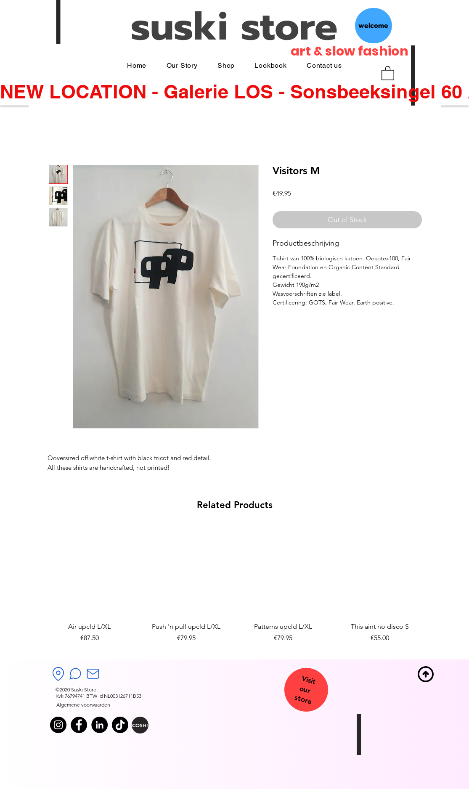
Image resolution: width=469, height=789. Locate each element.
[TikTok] (120, 725)
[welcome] (373, 25)
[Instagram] (58, 725)
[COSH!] (140, 725)
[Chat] (75, 673)
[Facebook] (79, 725)
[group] (235, 590)
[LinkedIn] (99, 725)
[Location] (58, 673)
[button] (388, 72)
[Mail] (93, 673)
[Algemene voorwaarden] (83, 705)
